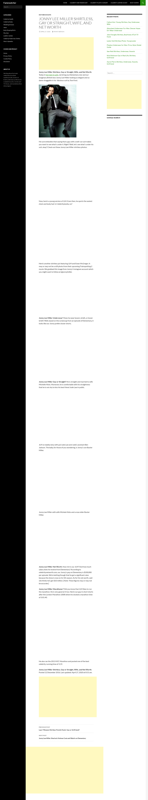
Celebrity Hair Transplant (79, 2)
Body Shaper (134, 2)
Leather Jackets (8, 36)
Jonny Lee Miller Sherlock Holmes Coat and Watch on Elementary (66, 736)
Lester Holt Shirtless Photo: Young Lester (121, 41)
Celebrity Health (8, 19)
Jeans (5, 27)
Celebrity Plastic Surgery (99, 2)
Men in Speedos (8, 41)
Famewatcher (9, 3)
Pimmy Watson (59, 31)
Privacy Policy (7, 56)
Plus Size (6, 33)
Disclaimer (6, 61)
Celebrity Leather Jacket (119, 2)
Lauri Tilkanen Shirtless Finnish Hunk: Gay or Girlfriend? (66, 728)
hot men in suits (52, 75)
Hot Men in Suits (45, 15)
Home (65, 2)
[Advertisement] (66, 53)
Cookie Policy (7, 59)
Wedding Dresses (8, 25)
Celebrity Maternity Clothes (11, 38)
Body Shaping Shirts (9, 30)
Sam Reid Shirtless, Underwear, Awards (121, 51)
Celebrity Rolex (8, 22)
